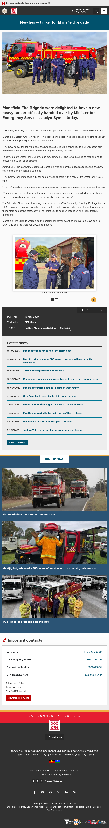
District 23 (65, 328)
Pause (93, 300)
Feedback (79, 807)
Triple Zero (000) (93, 652)
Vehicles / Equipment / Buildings (41, 328)
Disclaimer (12, 807)
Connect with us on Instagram (50, 792)
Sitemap (97, 807)
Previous (33, 781)
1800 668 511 (95, 667)
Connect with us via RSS (74, 792)
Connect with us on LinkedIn (66, 792)
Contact (69, 807)
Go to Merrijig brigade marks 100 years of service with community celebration (54, 362)
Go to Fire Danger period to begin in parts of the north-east (54, 415)
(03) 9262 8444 (93, 675)
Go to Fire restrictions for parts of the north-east (54, 352)
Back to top (57, 737)
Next (41, 781)
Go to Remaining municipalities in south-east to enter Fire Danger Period (54, 381)
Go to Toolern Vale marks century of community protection (54, 432)
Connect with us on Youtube (42, 792)
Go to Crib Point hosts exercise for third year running (54, 398)
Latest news (17, 343)
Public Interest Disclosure (51, 807)
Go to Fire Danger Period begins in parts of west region (54, 389)
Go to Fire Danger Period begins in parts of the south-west (54, 406)
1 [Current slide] (52, 300)
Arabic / (53, 781)
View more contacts (18, 698)
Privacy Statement (28, 807)
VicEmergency (54, 810)
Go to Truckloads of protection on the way (54, 372)
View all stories (17, 443)
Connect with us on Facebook (34, 792)
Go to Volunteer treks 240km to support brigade (54, 423)
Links (88, 807)
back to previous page (92, 310)
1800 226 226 (94, 660)
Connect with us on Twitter (58, 792)
